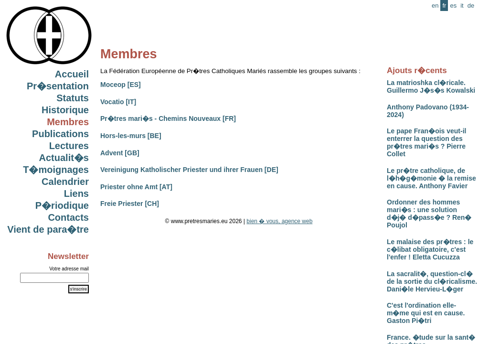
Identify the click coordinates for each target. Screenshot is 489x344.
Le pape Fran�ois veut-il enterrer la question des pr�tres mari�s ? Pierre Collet (426, 142)
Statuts (72, 98)
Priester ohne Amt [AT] (136, 187)
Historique (65, 110)
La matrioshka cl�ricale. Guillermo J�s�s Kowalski (431, 86)
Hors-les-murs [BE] (130, 136)
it (462, 5)
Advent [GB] (119, 153)
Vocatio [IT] (118, 102)
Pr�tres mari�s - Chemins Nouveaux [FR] (168, 118)
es (453, 5)
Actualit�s (64, 157)
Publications (60, 134)
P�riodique (62, 205)
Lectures (69, 145)
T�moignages (56, 169)
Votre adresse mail (69, 268)
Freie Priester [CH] (129, 203)
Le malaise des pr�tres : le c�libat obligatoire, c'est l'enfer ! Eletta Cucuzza (430, 249)
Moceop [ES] (120, 84)
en (435, 5)
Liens (76, 193)
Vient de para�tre (48, 229)
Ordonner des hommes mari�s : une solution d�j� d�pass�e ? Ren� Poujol (429, 213)
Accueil (72, 74)
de (471, 5)
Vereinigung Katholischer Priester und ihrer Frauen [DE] (189, 169)
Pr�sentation (58, 86)
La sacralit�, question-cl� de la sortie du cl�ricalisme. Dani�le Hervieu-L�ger (432, 281)
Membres (68, 122)
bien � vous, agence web (279, 221)
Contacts (68, 217)
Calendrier (65, 181)
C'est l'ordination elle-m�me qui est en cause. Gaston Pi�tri (426, 312)
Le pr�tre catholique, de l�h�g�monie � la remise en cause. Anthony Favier (431, 178)
